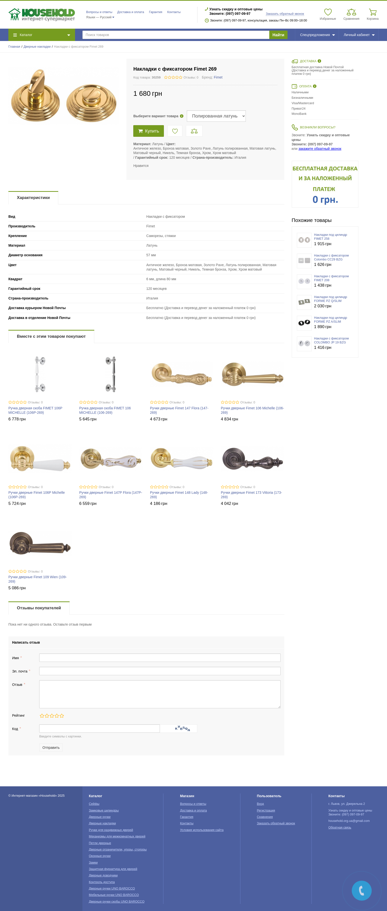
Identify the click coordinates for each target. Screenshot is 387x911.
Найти (278, 35)
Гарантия (155, 12)
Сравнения (265, 817)
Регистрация (266, 810)
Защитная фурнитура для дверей (113, 869)
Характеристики (33, 197)
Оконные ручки (100, 856)
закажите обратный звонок (319, 149)
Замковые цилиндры (104, 810)
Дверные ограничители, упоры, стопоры (118, 849)
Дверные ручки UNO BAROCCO (112, 888)
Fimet (218, 77)
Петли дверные (100, 843)
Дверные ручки (100, 817)
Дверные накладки (37, 46)
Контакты (173, 12)
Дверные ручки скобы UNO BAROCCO (116, 901)
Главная (14, 46)
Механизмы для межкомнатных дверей (117, 836)
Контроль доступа (102, 882)
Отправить (50, 748)
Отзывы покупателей (39, 608)
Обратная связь (339, 827)
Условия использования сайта (201, 830)
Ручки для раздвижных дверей (111, 830)
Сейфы (94, 804)
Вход (260, 804)
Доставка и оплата (130, 12)
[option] (325, 184)
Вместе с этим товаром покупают (51, 336)
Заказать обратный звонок (285, 14)
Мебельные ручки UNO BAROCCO (114, 895)
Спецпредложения (317, 35)
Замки (93, 862)
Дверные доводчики (103, 875)
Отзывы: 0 (191, 77)
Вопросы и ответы (99, 12)
